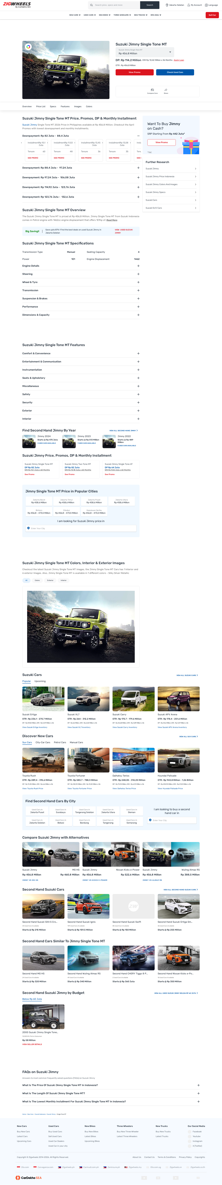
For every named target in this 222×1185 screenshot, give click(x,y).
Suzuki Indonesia (40, 1114)
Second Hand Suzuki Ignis (82, 922)
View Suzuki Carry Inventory (125, 727)
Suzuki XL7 (73, 714)
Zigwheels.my (133, 1167)
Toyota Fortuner (76, 775)
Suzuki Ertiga (29, 714)
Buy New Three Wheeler (128, 1131)
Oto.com (23, 1167)
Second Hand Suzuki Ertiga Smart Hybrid (176, 922)
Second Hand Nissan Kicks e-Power (176, 973)
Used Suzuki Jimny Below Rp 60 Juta (180, 993)
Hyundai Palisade (167, 775)
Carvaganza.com (43, 1167)
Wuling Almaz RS (191, 869)
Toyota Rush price (35, 788)
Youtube (194, 1136)
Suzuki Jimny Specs (171, 192)
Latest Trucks (162, 1136)
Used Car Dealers (56, 1141)
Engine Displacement (98, 259)
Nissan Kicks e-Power (128, 869)
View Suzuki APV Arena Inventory (172, 727)
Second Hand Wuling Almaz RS (84, 973)
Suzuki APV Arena (167, 714)
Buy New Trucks (163, 1131)
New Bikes (103, 15)
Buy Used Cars (55, 1131)
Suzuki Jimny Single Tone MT (130, 50)
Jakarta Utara (108, 811)
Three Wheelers (121, 15)
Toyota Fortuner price (82, 788)
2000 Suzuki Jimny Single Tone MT (40, 1032)
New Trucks (139, 15)
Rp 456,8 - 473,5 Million (39, 511)
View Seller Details (32, 1044)
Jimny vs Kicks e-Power (94, 880)
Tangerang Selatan (84, 811)
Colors (89, 106)
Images (77, 106)
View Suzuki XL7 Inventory (79, 727)
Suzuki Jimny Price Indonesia (171, 176)
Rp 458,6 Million (39, 501)
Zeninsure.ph (111, 1167)
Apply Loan (179, 60)
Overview (27, 106)
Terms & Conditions (167, 1157)
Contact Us (149, 1157)
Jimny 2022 (124, 436)
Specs (53, 106)
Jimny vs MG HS (30, 880)
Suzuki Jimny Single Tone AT (119, 464)
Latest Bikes (90, 1136)
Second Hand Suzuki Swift (127, 922)
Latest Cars (22, 1136)
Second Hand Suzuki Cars (185, 890)
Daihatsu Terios (121, 775)
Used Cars (88, 15)
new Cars (30, 1114)
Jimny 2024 (44, 436)
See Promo (33, 158)
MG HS (75, 869)
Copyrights (200, 1157)
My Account (194, 5)
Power (25, 259)
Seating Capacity (96, 252)
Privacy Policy (185, 1157)
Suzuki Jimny (29, 124)
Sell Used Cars (55, 1136)
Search (149, 5)
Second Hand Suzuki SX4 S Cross (40, 922)
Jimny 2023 (84, 436)
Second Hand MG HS (33, 973)
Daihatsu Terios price (126, 788)
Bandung (84, 821)
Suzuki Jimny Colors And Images (171, 184)
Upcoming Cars (24, 1141)
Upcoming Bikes (92, 1141)
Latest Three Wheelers (127, 1136)
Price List (40, 106)
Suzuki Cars (171, 200)
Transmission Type (32, 252)
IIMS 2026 (155, 15)
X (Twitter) (195, 1146)
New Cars (73, 15)
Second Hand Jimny (128, 431)
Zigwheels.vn (173, 1167)
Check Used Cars (175, 72)
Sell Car (212, 15)
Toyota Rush (29, 775)
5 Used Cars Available (127, 446)
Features (65, 106)
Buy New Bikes (91, 1131)
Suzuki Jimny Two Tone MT (78, 464)
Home (24, 1114)
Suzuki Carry (119, 714)
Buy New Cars (23, 1131)
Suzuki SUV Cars (171, 208)
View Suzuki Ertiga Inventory (34, 727)
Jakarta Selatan (37, 821)
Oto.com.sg (153, 1167)
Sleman (131, 811)
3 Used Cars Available (46, 443)
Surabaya (60, 811)
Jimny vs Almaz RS (152, 880)
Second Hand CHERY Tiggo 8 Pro (130, 973)
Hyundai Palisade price (172, 788)
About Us (137, 1157)
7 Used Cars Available (87, 443)
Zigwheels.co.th (195, 1167)
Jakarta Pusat (37, 811)
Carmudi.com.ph (89, 1167)
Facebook (195, 1132)
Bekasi (60, 821)
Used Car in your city (58, 1146)
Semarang (131, 821)
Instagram (195, 1141)
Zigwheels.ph (66, 1167)
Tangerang (108, 821)
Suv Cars (192, 737)
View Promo (134, 72)
